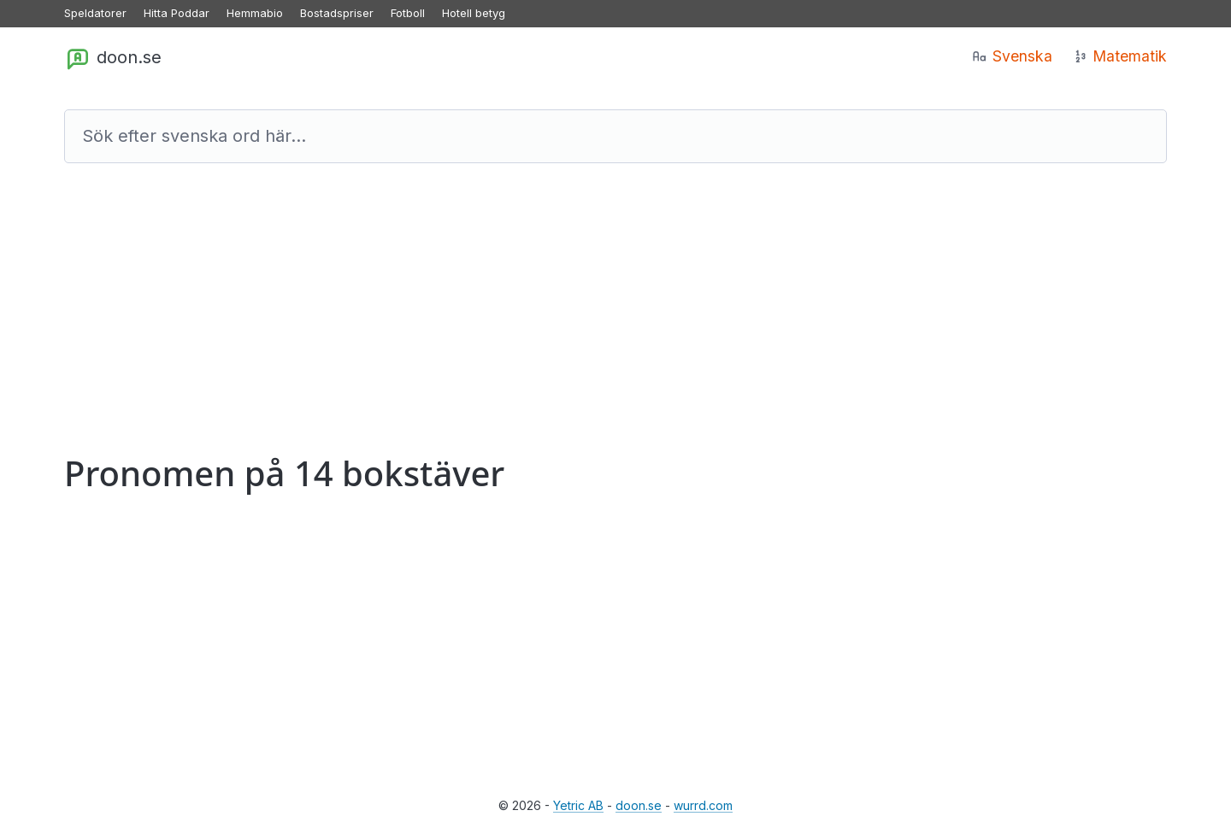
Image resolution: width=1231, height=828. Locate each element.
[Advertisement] (577, 317)
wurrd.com (703, 805)
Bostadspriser (337, 13)
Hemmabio (255, 13)
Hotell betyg (473, 13)
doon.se (113, 58)
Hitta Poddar (176, 13)
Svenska (1012, 56)
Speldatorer (95, 13)
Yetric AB (578, 805)
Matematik (1120, 56)
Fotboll (408, 13)
